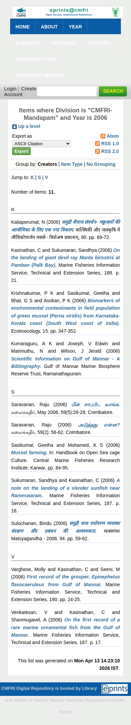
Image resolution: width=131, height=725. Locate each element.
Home (23, 26)
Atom (113, 136)
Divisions (64, 43)
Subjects (28, 43)
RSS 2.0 (110, 151)
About (49, 26)
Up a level (29, 126)
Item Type (72, 164)
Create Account (20, 91)
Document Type (36, 59)
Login (10, 88)
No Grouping (100, 164)
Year (75, 26)
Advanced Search (39, 75)
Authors (98, 43)
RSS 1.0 (110, 143)
